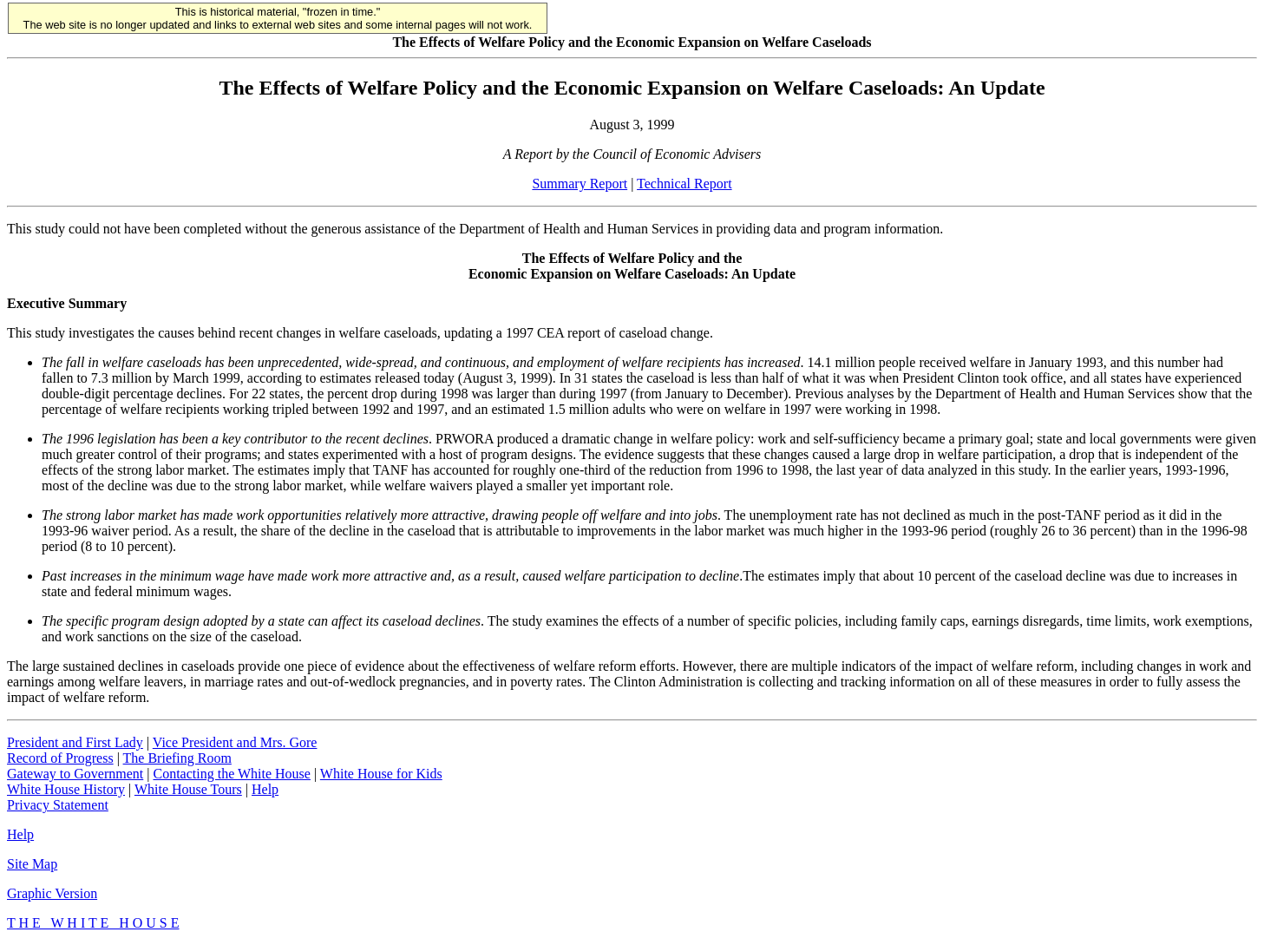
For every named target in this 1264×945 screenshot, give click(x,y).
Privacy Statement (57, 804)
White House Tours (188, 789)
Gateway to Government (75, 773)
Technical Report (684, 183)
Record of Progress (60, 758)
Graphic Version (52, 893)
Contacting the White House (231, 773)
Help (265, 789)
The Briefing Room (177, 758)
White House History (66, 789)
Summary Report (579, 183)
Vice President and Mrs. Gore (235, 742)
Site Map (32, 863)
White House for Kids (381, 773)
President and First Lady (75, 742)
